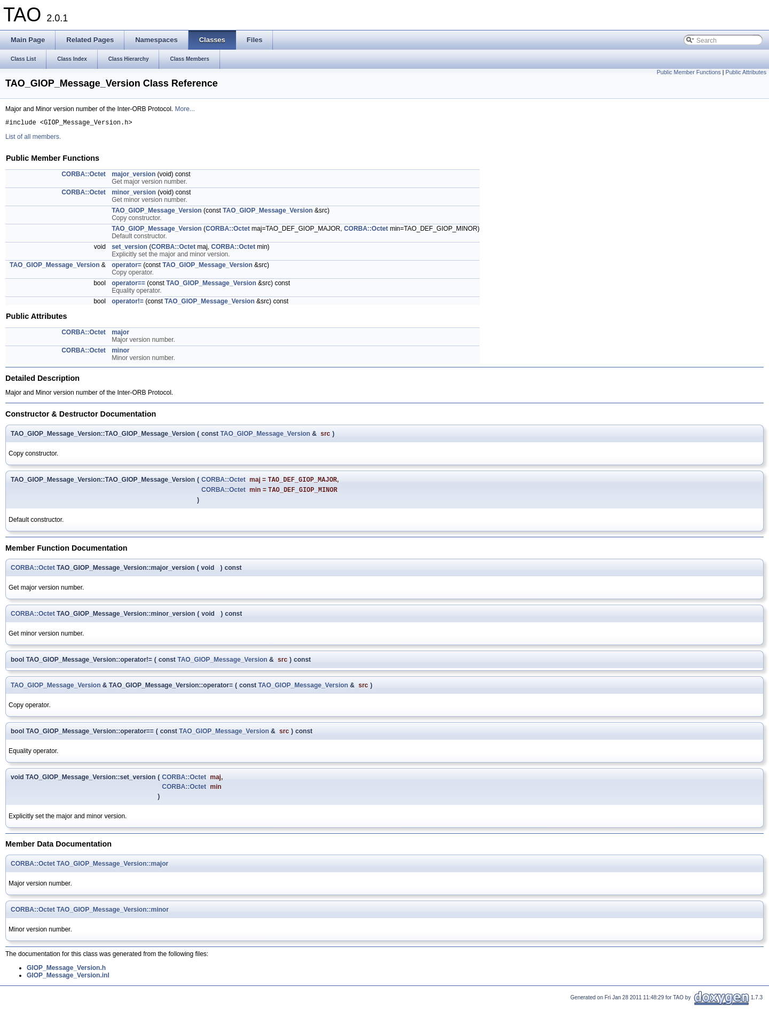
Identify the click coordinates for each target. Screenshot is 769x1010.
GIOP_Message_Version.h (66, 971)
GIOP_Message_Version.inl (68, 979)
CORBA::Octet (83, 175)
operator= (127, 266)
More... (184, 109)
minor (120, 352)
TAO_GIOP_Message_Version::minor (113, 913)
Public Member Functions (689, 72)
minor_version (134, 194)
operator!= (128, 303)
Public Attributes (746, 72)
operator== (128, 284)
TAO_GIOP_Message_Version (157, 212)
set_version (129, 248)
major (120, 334)
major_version (133, 175)
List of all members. (33, 138)
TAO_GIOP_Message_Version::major (112, 867)
